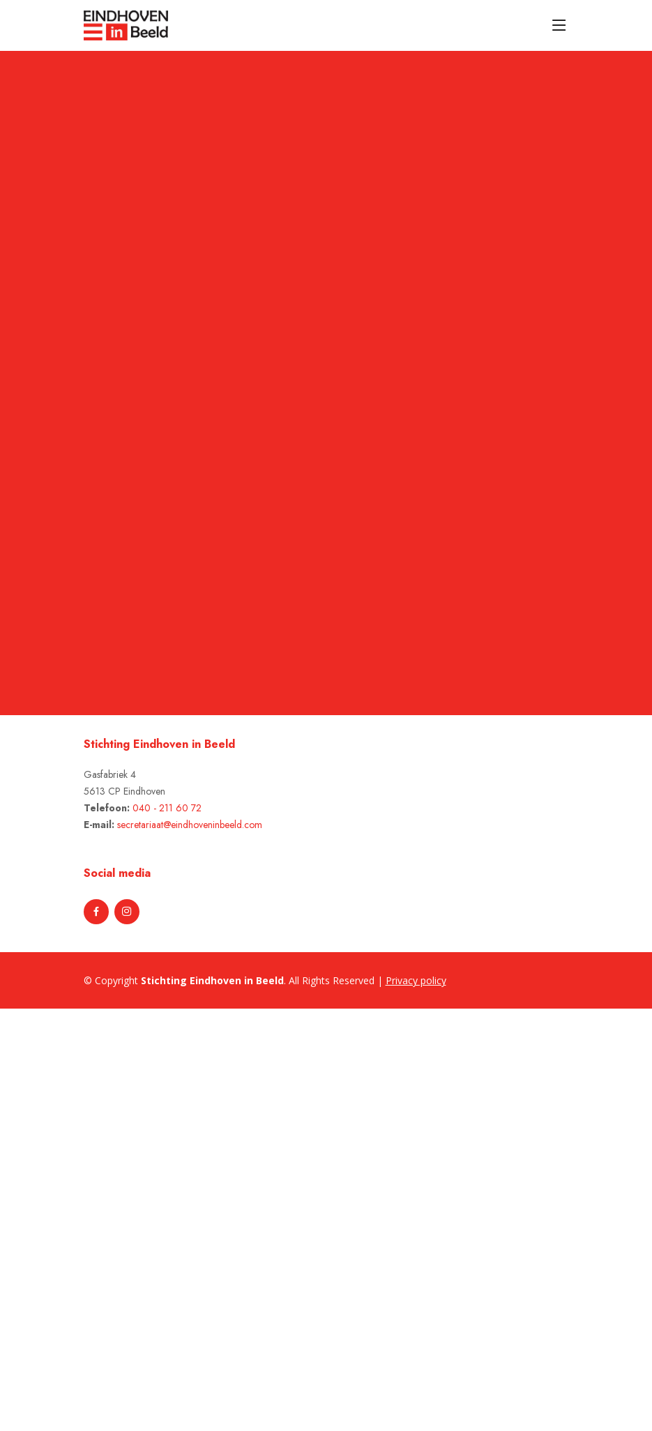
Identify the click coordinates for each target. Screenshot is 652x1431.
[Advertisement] (78, 1218)
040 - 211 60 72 (167, 808)
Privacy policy (416, 980)
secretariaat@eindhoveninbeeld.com (189, 825)
